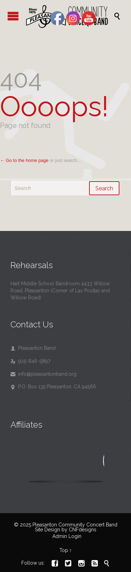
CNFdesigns (82, 529)
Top (63, 550)
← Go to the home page (24, 160)
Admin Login (66, 536)
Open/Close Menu (13, 16)
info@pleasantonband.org (43, 374)
